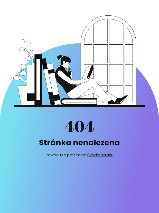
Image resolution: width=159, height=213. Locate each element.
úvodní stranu (100, 155)
